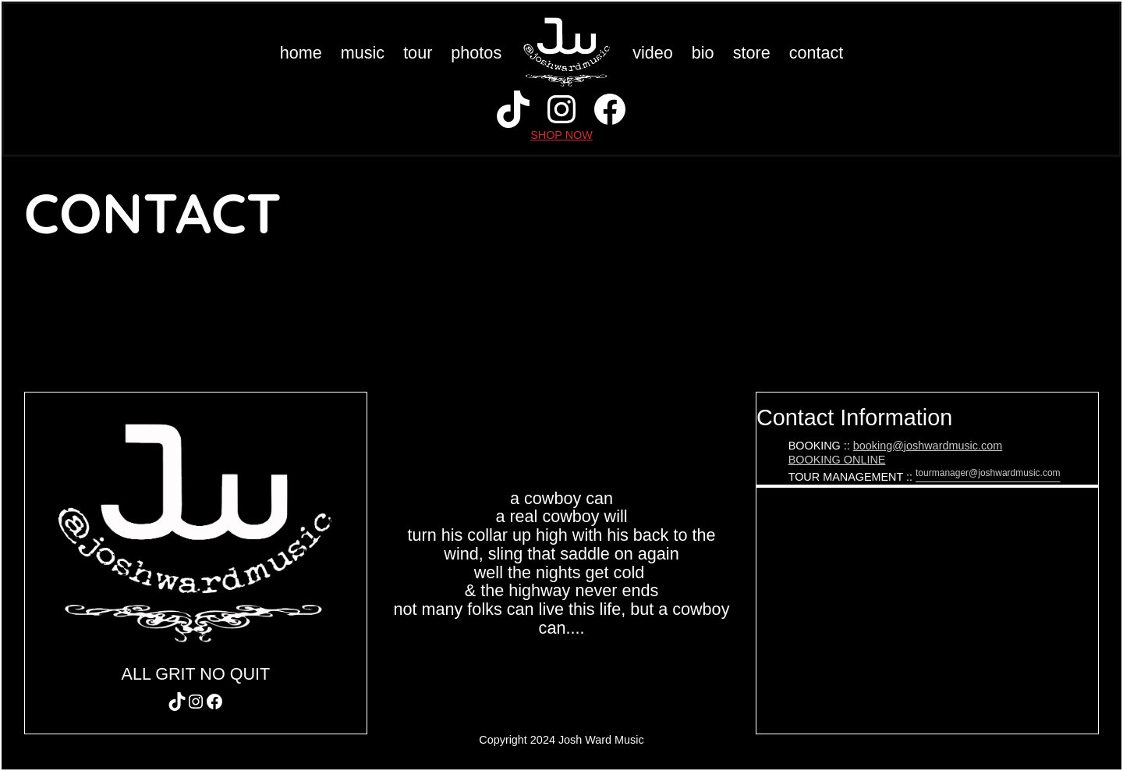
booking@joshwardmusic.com (927, 445)
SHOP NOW (561, 135)
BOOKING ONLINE (837, 459)
